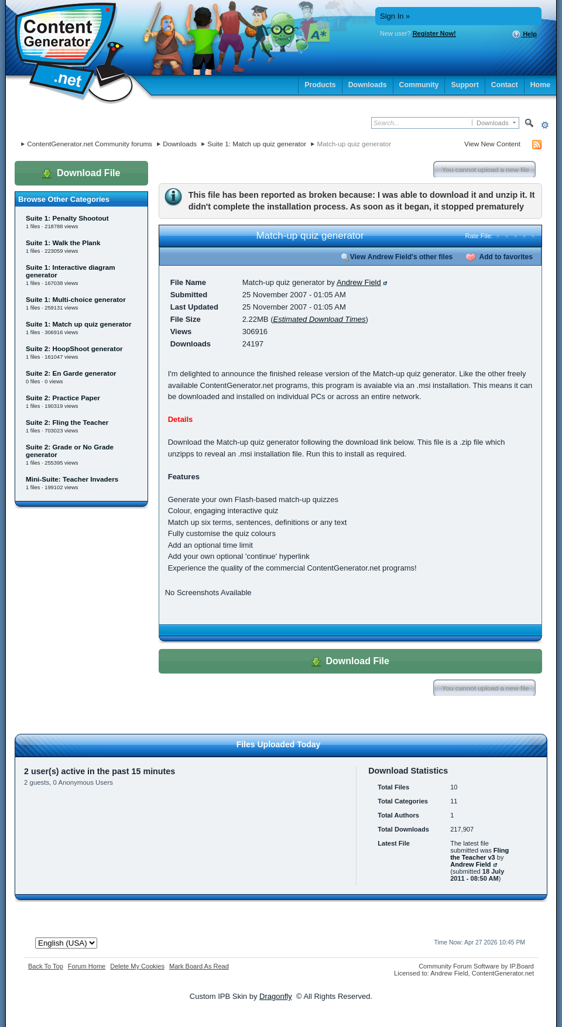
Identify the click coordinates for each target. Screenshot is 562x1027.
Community (419, 85)
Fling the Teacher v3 (479, 854)
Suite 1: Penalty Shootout (67, 218)
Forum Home (86, 966)
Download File (81, 173)
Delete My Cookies (137, 966)
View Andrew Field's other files (397, 257)
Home (540, 85)
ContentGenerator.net (503, 973)
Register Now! (434, 33)
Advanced (545, 125)
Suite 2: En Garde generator (71, 373)
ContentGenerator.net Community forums (89, 143)
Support (464, 85)
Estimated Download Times (319, 319)
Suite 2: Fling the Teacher (67, 422)
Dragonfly (275, 996)
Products (320, 85)
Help (524, 34)
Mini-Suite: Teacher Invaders (72, 479)
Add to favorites (499, 257)
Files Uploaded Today (279, 744)
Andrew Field (359, 282)
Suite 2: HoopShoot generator (74, 348)
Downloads (367, 85)
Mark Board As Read (199, 966)
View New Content (492, 143)
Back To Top (45, 966)
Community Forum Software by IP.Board (476, 966)
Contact (504, 85)
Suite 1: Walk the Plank (63, 242)
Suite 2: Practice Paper (63, 397)
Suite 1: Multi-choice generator (76, 299)
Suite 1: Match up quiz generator (256, 143)
